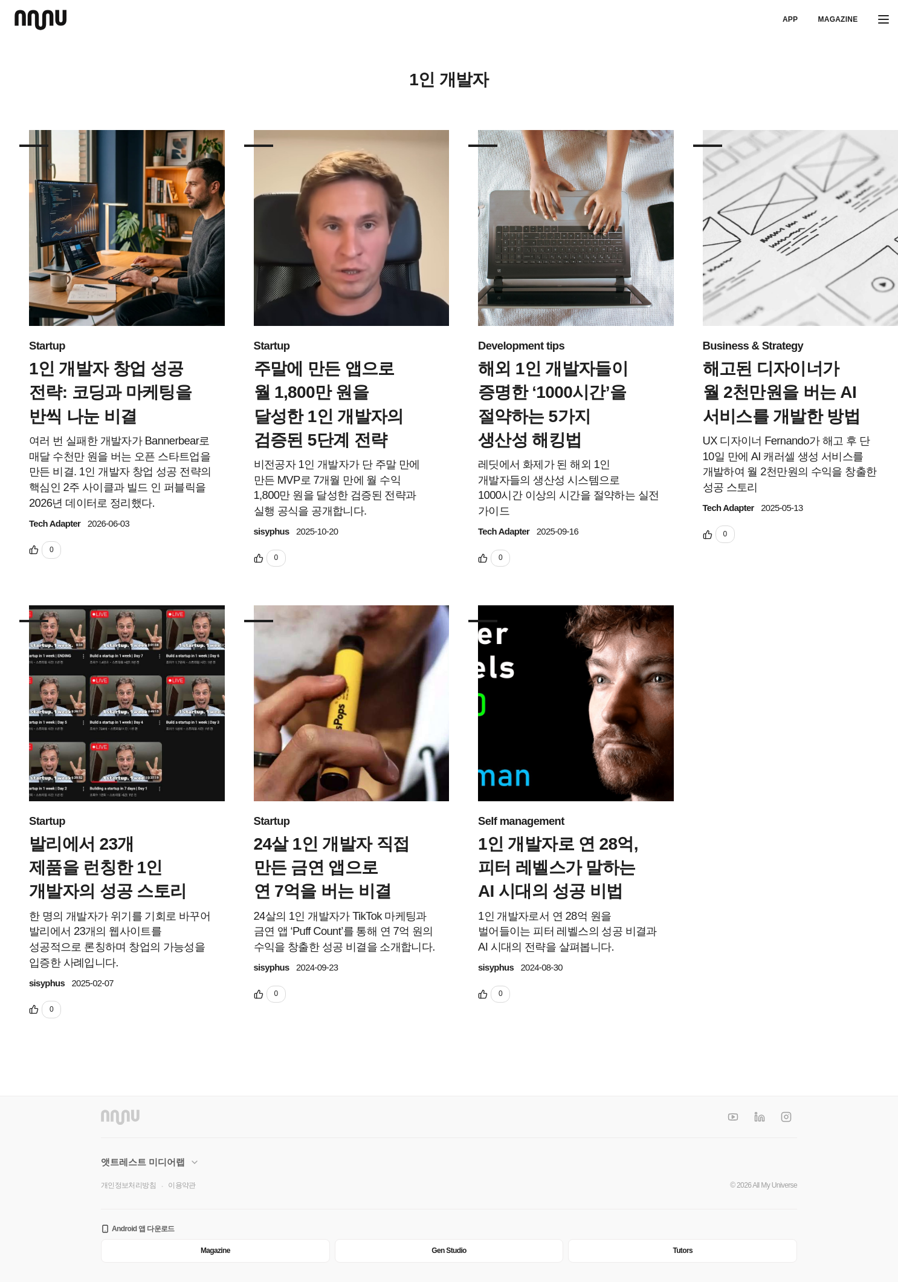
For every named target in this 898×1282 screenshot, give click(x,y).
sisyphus (271, 531)
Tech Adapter (54, 524)
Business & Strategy (753, 345)
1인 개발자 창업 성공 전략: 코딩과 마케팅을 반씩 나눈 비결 (110, 392)
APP (790, 19)
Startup (47, 345)
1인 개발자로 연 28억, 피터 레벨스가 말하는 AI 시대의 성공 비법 (558, 867)
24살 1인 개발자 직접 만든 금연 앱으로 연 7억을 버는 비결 (332, 867)
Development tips (521, 345)
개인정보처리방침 (128, 1185)
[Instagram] (786, 1117)
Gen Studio (449, 1250)
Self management (521, 821)
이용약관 (181, 1185)
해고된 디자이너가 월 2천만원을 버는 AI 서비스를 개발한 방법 (782, 392)
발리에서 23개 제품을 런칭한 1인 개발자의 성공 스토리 (108, 867)
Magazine (838, 19)
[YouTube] (733, 1117)
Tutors (683, 1250)
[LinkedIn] (759, 1117)
